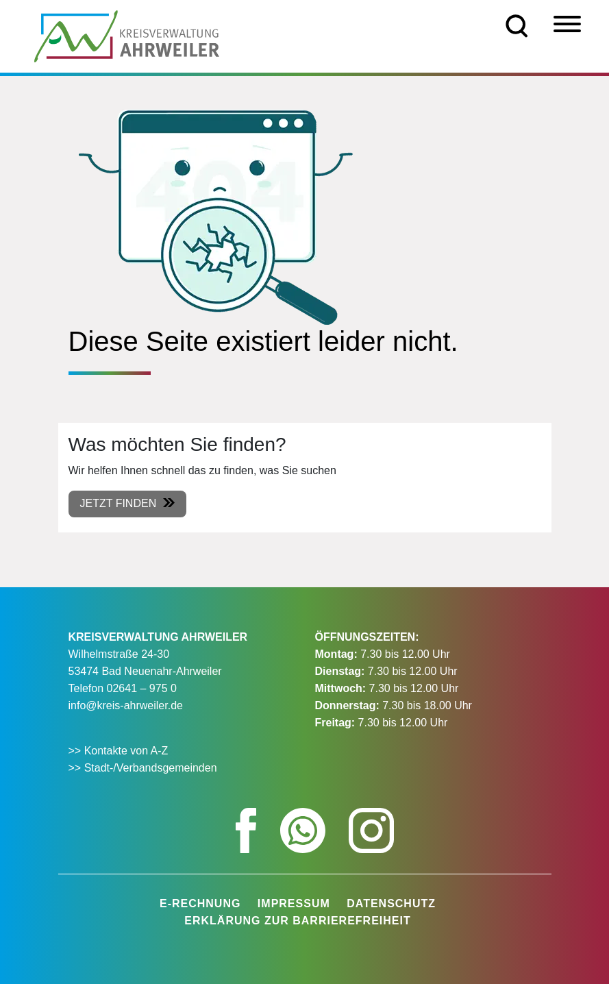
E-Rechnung (200, 903)
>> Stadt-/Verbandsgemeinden (143, 768)
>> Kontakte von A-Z (120, 751)
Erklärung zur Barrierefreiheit (297, 920)
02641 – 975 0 (142, 688)
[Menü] (567, 24)
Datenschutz (391, 903)
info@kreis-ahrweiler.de (126, 705)
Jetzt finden (118, 503)
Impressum (294, 903)
